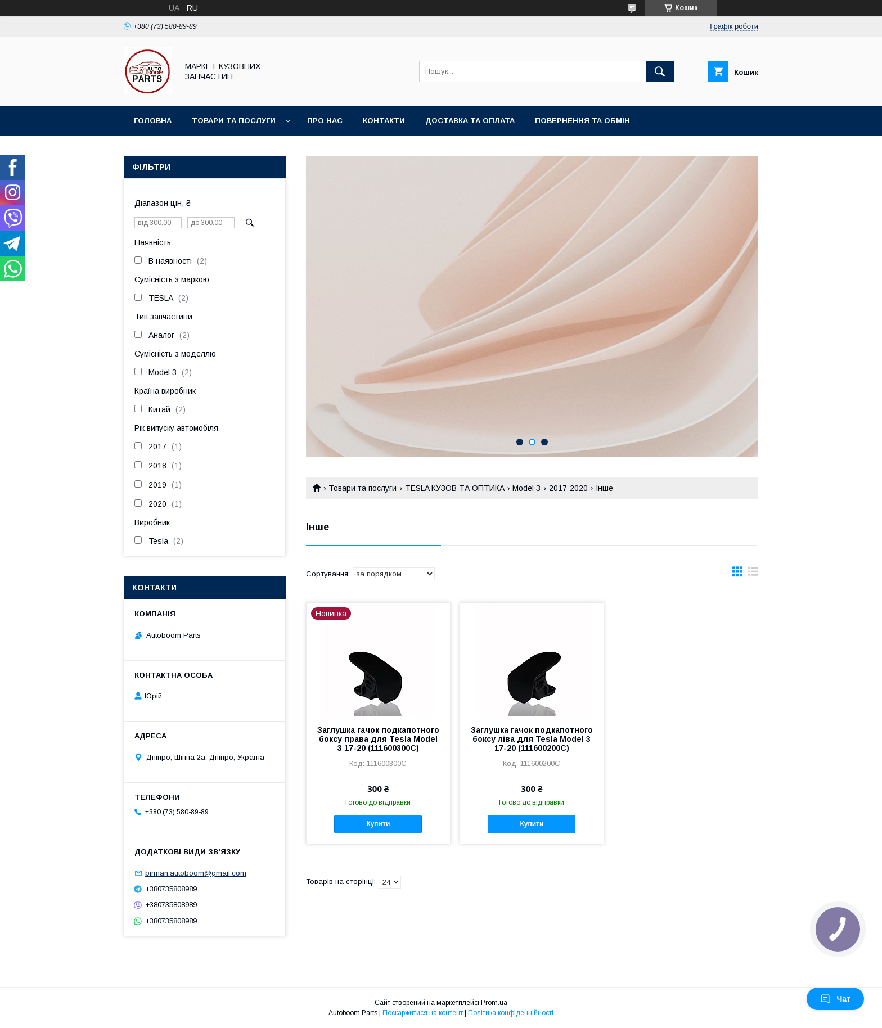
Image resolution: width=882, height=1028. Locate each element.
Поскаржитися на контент (422, 1013)
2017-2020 (568, 488)
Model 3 (526, 488)
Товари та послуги (234, 120)
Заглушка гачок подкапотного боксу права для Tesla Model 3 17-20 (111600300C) (378, 738)
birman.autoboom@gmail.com (195, 873)
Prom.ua (494, 1003)
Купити (378, 824)
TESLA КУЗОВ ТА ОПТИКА (455, 488)
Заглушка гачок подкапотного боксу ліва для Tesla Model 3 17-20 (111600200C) (532, 738)
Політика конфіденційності (511, 1013)
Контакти (384, 120)
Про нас (325, 120)
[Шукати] (660, 71)
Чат (835, 999)
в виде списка (753, 574)
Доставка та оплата (470, 120)
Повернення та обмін (582, 120)
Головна (153, 120)
